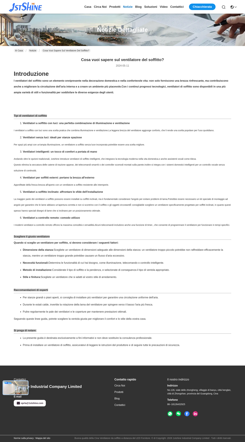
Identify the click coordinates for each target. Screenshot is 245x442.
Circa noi (100, 6)
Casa (87, 6)
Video (164, 6)
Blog (138, 6)
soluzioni (150, 6)
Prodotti (114, 6)
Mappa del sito (42, 438)
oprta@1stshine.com (29, 403)
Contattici (177, 6)
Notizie (128, 6)
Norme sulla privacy (24, 438)
